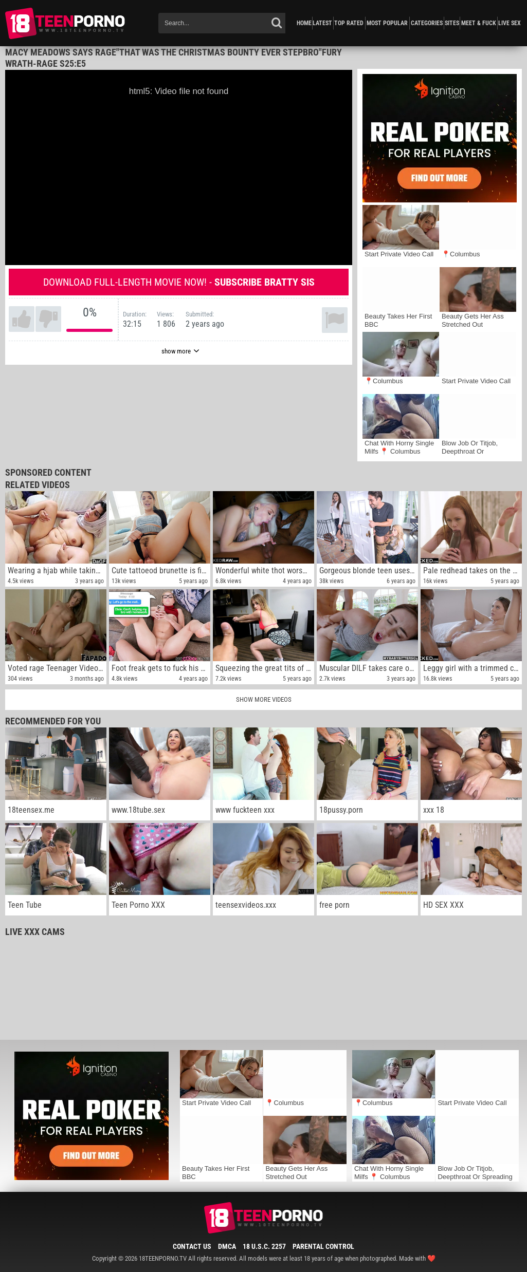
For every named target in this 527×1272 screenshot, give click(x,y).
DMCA (227, 1246)
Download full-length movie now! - (179, 282)
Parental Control (323, 1246)
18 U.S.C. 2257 (264, 1246)
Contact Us (192, 1246)
